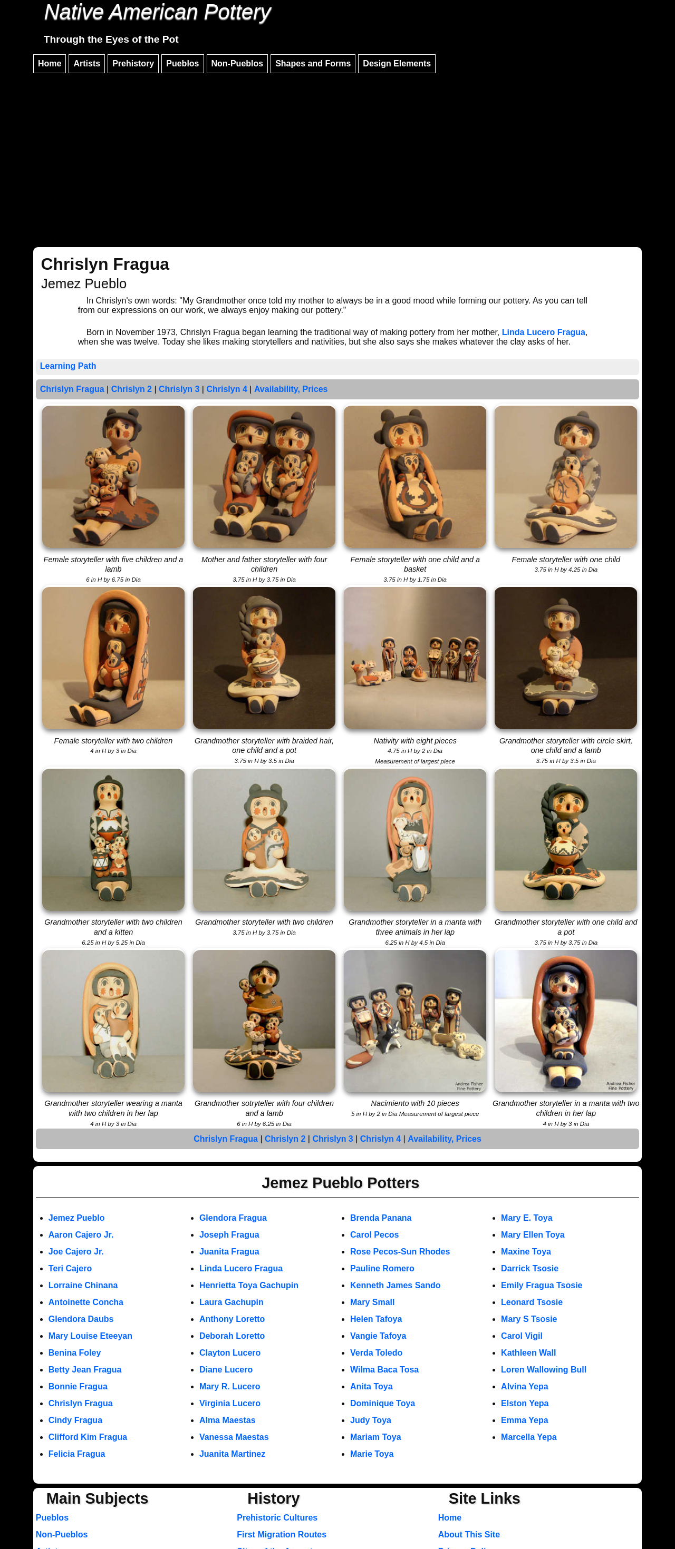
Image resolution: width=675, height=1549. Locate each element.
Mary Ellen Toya (533, 1234)
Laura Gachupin (231, 1302)
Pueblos (182, 63)
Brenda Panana (380, 1217)
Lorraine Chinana (83, 1285)
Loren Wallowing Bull (543, 1369)
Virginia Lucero (230, 1403)
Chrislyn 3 (179, 389)
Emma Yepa (524, 1420)
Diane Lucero (226, 1369)
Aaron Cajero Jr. (81, 1234)
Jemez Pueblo (77, 1217)
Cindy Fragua (75, 1420)
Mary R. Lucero (230, 1386)
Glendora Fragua (233, 1217)
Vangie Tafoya (378, 1335)
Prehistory (133, 63)
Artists (86, 63)
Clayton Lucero (230, 1352)
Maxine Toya (526, 1251)
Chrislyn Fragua (72, 389)
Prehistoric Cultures (277, 1517)
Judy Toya (370, 1420)
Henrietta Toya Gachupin (248, 1285)
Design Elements (397, 63)
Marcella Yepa (529, 1437)
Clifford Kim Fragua (88, 1437)
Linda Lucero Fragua (543, 332)
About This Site (469, 1534)
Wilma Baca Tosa (384, 1369)
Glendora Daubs (81, 1319)
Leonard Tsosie (532, 1302)
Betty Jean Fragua (85, 1369)
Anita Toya (371, 1386)
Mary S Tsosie (529, 1319)
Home (49, 63)
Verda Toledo (376, 1352)
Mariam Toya (375, 1437)
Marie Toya (371, 1453)
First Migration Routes (281, 1534)
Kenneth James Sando (395, 1285)
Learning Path (68, 365)
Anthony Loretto (232, 1319)
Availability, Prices (291, 389)
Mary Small (372, 1302)
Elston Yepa (524, 1403)
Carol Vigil (522, 1335)
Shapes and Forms (313, 63)
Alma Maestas (227, 1420)
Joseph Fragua (229, 1234)
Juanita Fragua (229, 1251)
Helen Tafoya (376, 1319)
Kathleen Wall (528, 1352)
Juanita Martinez (232, 1453)
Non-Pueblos (237, 63)
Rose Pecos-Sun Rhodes (400, 1251)
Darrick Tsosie (529, 1268)
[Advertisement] (337, 155)
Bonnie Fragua (78, 1386)
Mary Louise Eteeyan (90, 1335)
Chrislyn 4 (226, 389)
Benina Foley (75, 1352)
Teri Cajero (70, 1268)
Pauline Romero (382, 1268)
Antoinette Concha (86, 1302)
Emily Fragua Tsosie (541, 1285)
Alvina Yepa (524, 1386)
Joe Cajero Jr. (76, 1251)
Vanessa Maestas (234, 1437)
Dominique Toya (382, 1403)
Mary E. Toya (527, 1217)
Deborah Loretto (232, 1335)
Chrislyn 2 (131, 389)
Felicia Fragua (77, 1453)
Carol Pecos (374, 1234)
